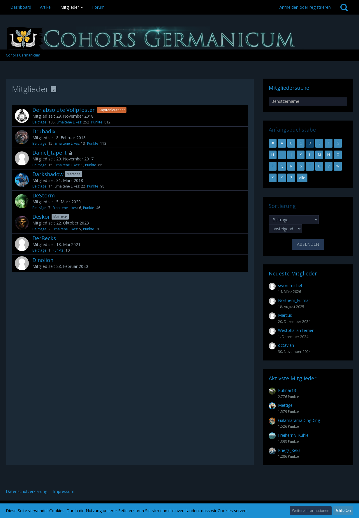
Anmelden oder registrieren (305, 7)
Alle (302, 177)
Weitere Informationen (310, 510)
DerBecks (44, 238)
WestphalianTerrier (296, 330)
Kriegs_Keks (289, 450)
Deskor (41, 216)
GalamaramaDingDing (299, 420)
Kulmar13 (287, 390)
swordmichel (290, 285)
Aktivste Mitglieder (292, 378)
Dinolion (42, 260)
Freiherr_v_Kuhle (293, 435)
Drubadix (43, 131)
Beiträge (39, 122)
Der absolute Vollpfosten (64, 109)
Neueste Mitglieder (293, 273)
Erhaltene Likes (69, 122)
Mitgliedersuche (289, 87)
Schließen (343, 510)
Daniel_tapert (49, 152)
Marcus (285, 315)
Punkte (96, 122)
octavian (286, 345)
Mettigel (285, 405)
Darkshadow (48, 174)
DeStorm (43, 195)
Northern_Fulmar (294, 300)
